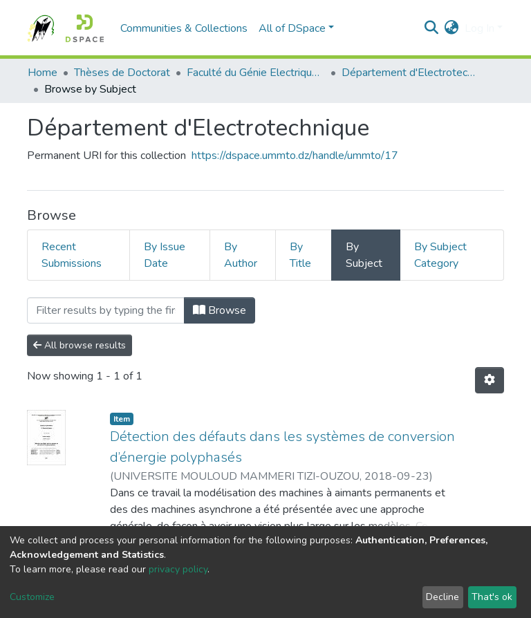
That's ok (492, 596)
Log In (479, 28)
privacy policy (178, 569)
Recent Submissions (71, 255)
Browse (219, 310)
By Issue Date (164, 255)
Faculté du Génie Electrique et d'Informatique (256, 72)
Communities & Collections (184, 28)
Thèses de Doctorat (122, 72)
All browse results (79, 345)
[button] (451, 28)
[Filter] (106, 310)
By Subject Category (440, 255)
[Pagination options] (489, 380)
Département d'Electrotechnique (411, 72)
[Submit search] (431, 28)
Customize (32, 596)
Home (42, 72)
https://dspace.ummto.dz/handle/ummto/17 (295, 155)
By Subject (364, 255)
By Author (240, 255)
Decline (442, 596)
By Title (300, 255)
